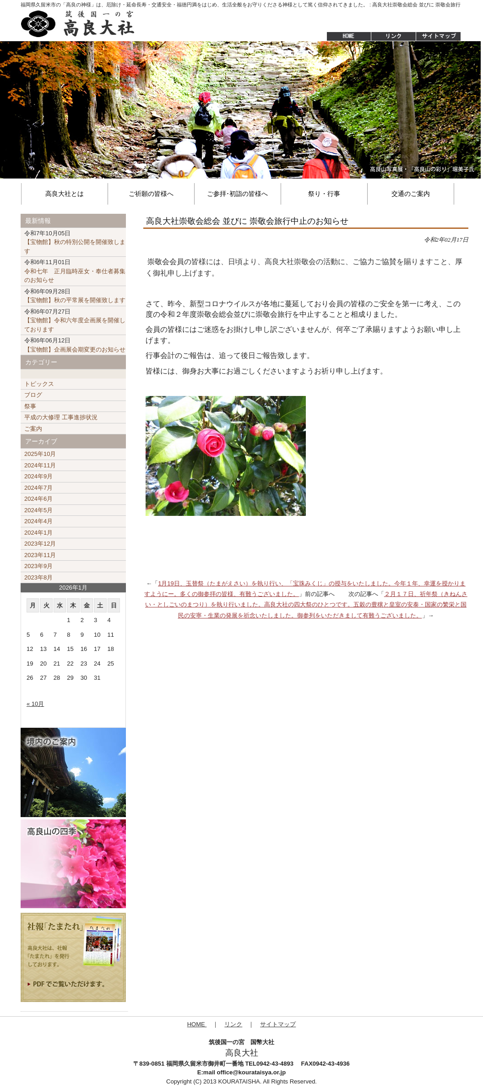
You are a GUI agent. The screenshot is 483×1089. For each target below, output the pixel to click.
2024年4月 (38, 521)
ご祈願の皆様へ (151, 193)
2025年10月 (40, 453)
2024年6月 (38, 498)
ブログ (33, 394)
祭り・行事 (324, 193)
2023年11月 (40, 555)
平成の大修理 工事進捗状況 (61, 417)
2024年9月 (38, 476)
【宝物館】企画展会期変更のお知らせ (74, 345)
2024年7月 (38, 487)
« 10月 (35, 703)
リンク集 (393, 36)
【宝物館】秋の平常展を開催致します (74, 296)
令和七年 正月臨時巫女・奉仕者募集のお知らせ (74, 271)
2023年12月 (40, 543)
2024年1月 (38, 532)
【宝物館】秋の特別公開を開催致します (74, 242)
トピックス (39, 383)
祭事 (30, 406)
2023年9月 (38, 566)
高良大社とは (64, 193)
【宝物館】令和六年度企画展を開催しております (74, 320)
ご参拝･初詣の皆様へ (237, 193)
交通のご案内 (410, 193)
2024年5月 (38, 510)
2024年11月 (40, 465)
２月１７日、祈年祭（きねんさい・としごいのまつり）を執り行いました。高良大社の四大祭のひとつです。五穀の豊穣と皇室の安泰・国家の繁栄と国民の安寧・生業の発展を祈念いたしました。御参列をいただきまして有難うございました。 (306, 605)
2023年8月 (38, 577)
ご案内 (33, 428)
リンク (233, 1024)
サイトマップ (439, 36)
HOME (344, 36)
